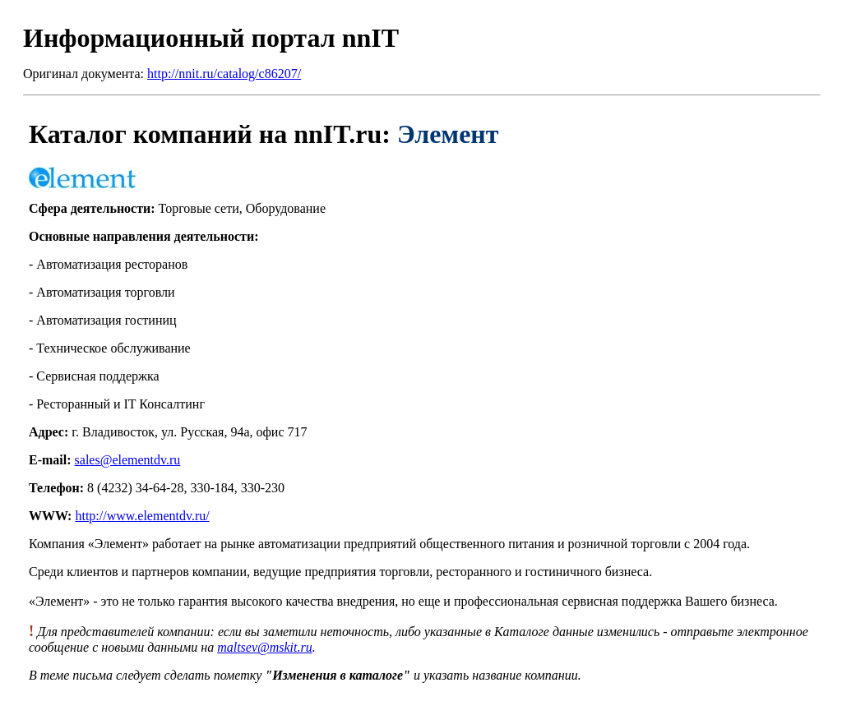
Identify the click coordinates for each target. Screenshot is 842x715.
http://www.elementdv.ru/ (142, 516)
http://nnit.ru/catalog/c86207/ (224, 74)
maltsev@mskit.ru (264, 647)
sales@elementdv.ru (128, 460)
